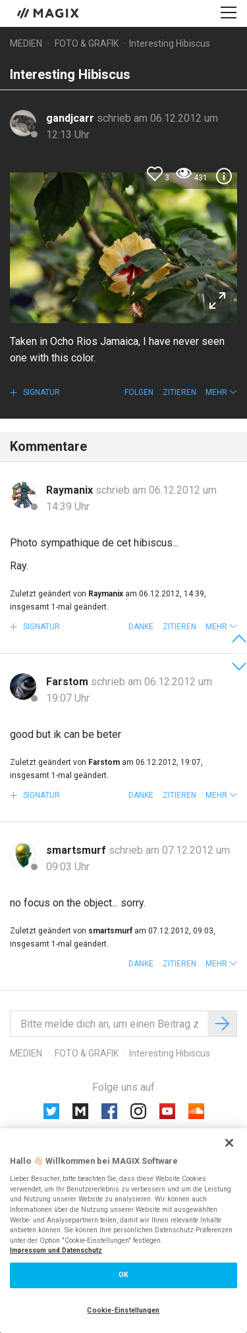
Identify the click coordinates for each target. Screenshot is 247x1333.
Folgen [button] (138, 392)
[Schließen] (229, 1142)
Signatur (40, 392)
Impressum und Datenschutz (56, 1250)
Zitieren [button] (179, 392)
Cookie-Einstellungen (123, 1310)
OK (123, 1274)
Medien (26, 43)
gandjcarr (71, 118)
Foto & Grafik (87, 43)
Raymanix (71, 490)
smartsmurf (77, 850)
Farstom (68, 681)
